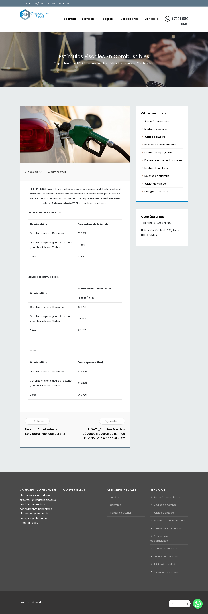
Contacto (151, 19)
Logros (108, 19)
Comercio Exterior (120, 512)
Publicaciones (128, 19)
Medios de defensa (156, 129)
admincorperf (58, 171)
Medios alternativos (156, 168)
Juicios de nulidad (155, 183)
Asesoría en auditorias (157, 121)
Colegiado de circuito (157, 191)
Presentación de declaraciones (163, 160)
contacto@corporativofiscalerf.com (48, 3)
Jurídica (115, 497)
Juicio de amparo (155, 137)
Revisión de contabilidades (160, 144)
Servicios (88, 19)
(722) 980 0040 (176, 21)
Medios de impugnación (158, 152)
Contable (115, 505)
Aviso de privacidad (32, 602)
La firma (70, 19)
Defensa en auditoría (157, 176)
